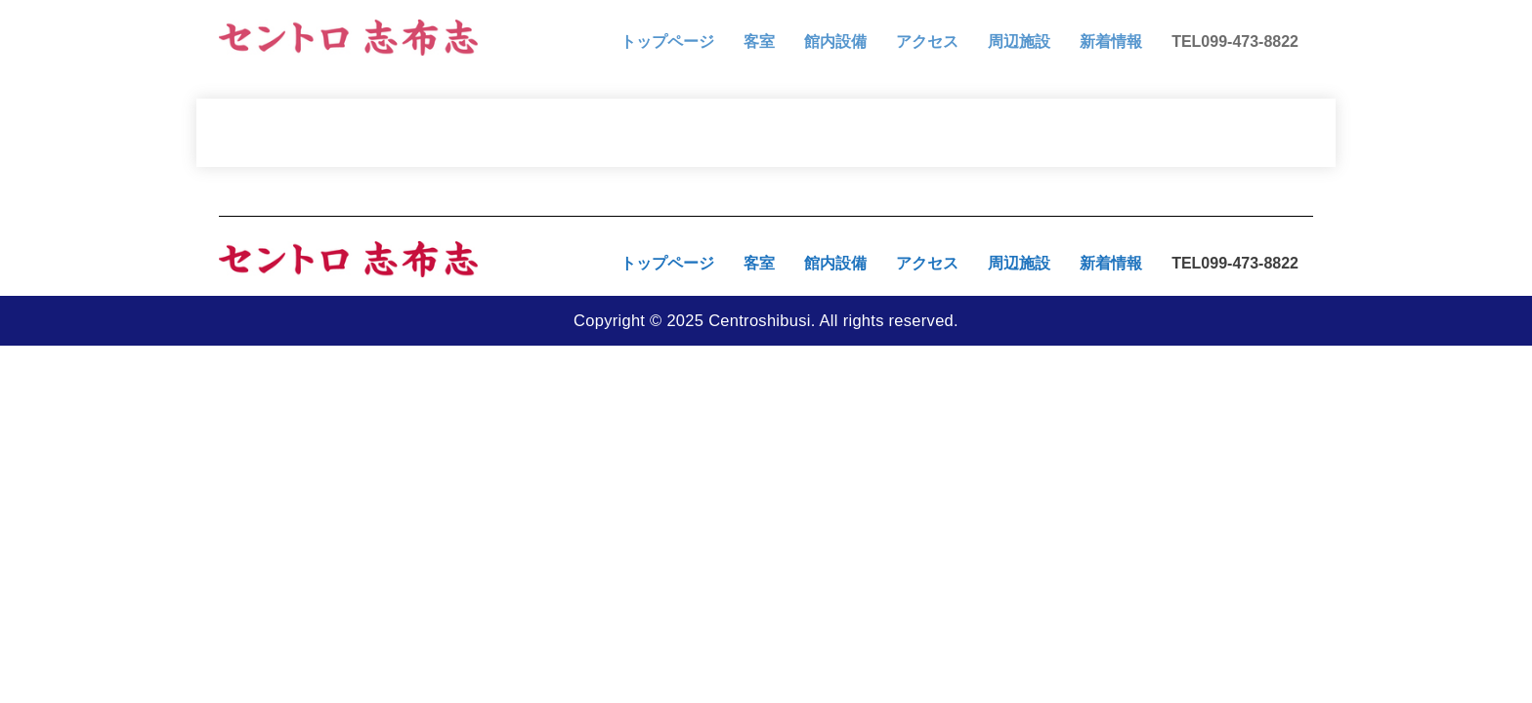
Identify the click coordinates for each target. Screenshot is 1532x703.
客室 (759, 41)
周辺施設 (1019, 41)
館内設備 (835, 41)
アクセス (927, 41)
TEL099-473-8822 (1234, 41)
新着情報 (1111, 41)
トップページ (667, 41)
